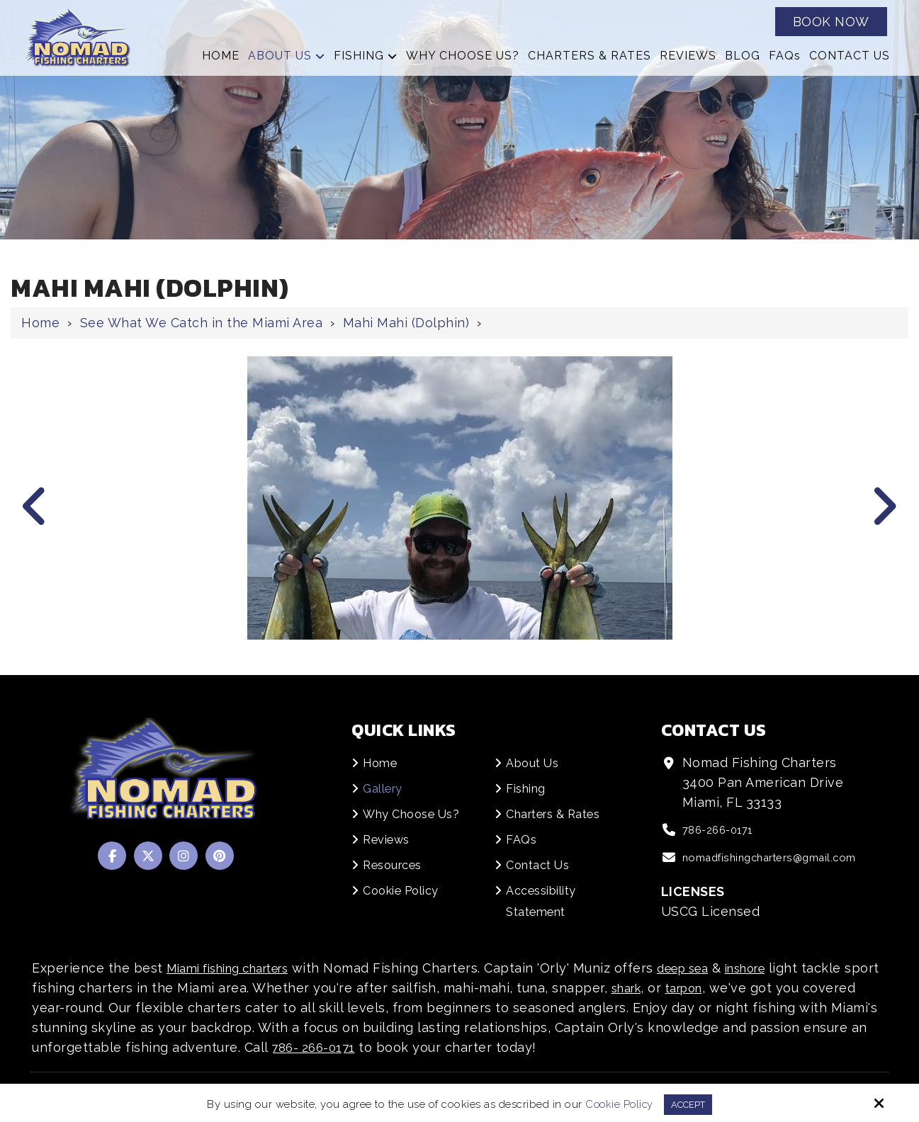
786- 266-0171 (383, 1047)
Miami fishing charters (237, 967)
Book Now (831, 21)
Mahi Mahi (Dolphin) (406, 322)
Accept (689, 1103)
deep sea (707, 967)
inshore (778, 967)
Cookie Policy (615, 1103)
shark (667, 987)
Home (40, 322)
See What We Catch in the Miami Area (201, 322)
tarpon (730, 987)
